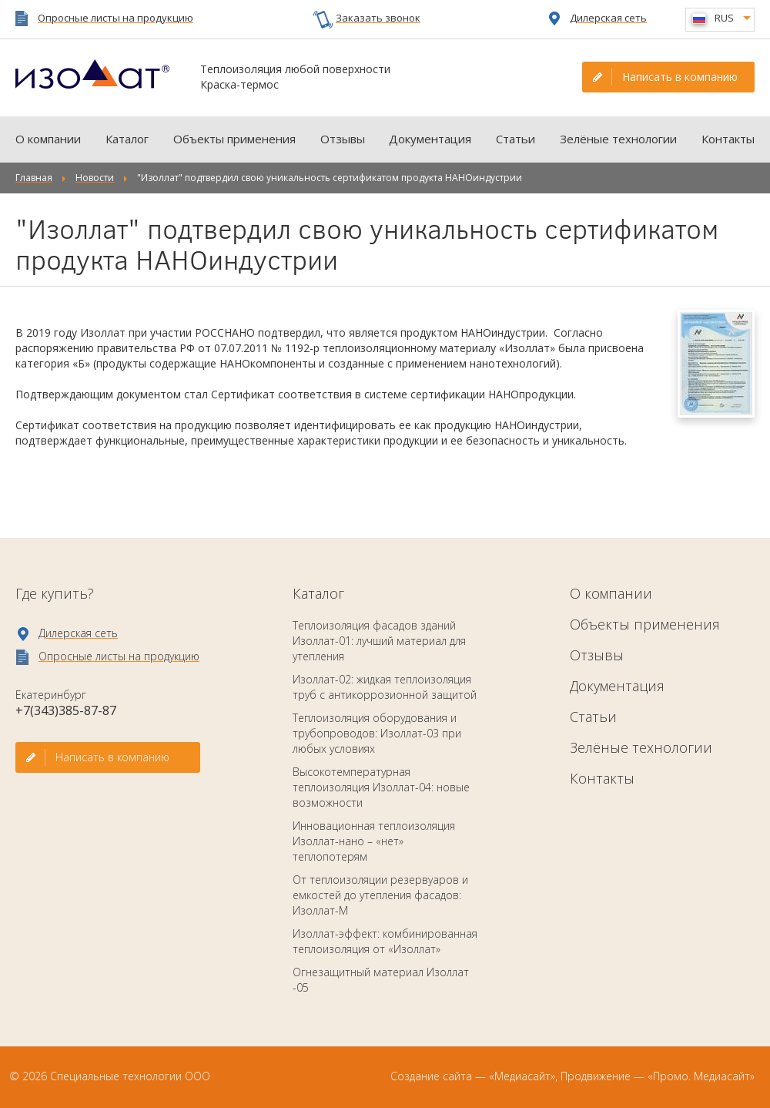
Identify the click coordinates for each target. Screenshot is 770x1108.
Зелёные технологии (618, 138)
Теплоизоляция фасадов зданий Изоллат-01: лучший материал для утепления (379, 640)
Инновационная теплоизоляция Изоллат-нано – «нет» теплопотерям (374, 841)
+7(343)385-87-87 (65, 710)
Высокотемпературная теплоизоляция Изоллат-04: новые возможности (381, 787)
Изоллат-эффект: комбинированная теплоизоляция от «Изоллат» (385, 941)
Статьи (515, 138)
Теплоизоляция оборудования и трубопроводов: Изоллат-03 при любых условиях (377, 733)
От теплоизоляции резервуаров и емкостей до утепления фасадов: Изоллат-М (380, 895)
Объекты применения (234, 138)
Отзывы (342, 138)
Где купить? (54, 593)
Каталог (127, 138)
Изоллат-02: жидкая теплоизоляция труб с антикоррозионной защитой (385, 687)
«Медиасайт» (522, 1076)
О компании (48, 138)
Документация (430, 138)
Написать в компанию (680, 76)
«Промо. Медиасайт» (701, 1076)
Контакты (728, 138)
